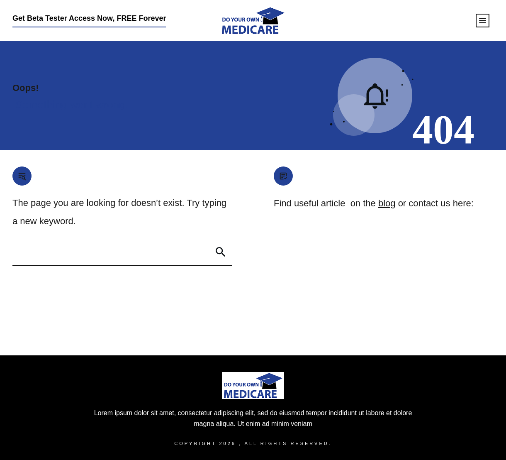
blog (387, 203)
